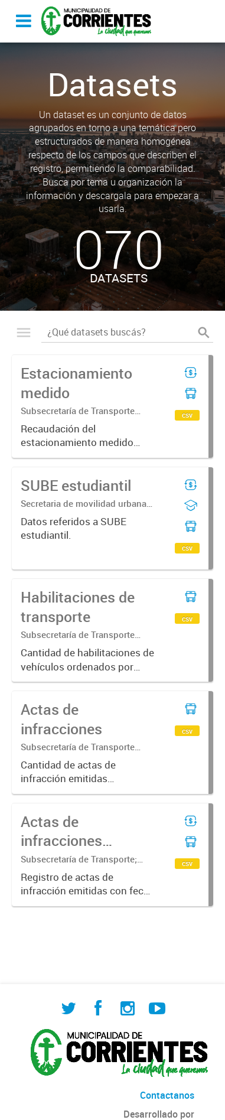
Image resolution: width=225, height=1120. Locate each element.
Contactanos (167, 1095)
